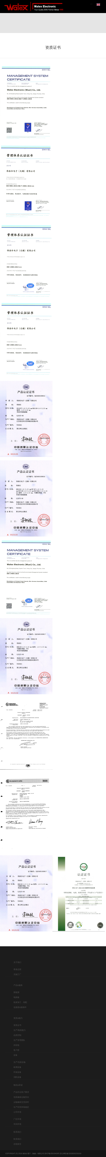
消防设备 (17, 1085)
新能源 (16, 1000)
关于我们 (17, 967)
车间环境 (17, 1129)
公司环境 (17, 1117)
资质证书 (17, 1036)
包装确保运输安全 (21, 1105)
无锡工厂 (17, 979)
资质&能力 (18, 1029)
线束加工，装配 (20, 1010)
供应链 (16, 1056)
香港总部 (17, 974)
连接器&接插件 (20, 1015)
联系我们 (17, 1137)
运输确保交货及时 (21, 1110)
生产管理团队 (19, 1051)
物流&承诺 (18, 1093)
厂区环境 (17, 1124)
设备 (15, 1063)
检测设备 (17, 1075)
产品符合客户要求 (21, 1100)
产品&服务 (18, 993)
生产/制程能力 (20, 1041)
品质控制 (17, 1046)
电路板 (16, 1005)
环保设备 (17, 1080)
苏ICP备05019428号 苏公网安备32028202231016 (62, 1154)
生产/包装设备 (20, 1070)
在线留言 (17, 1149)
